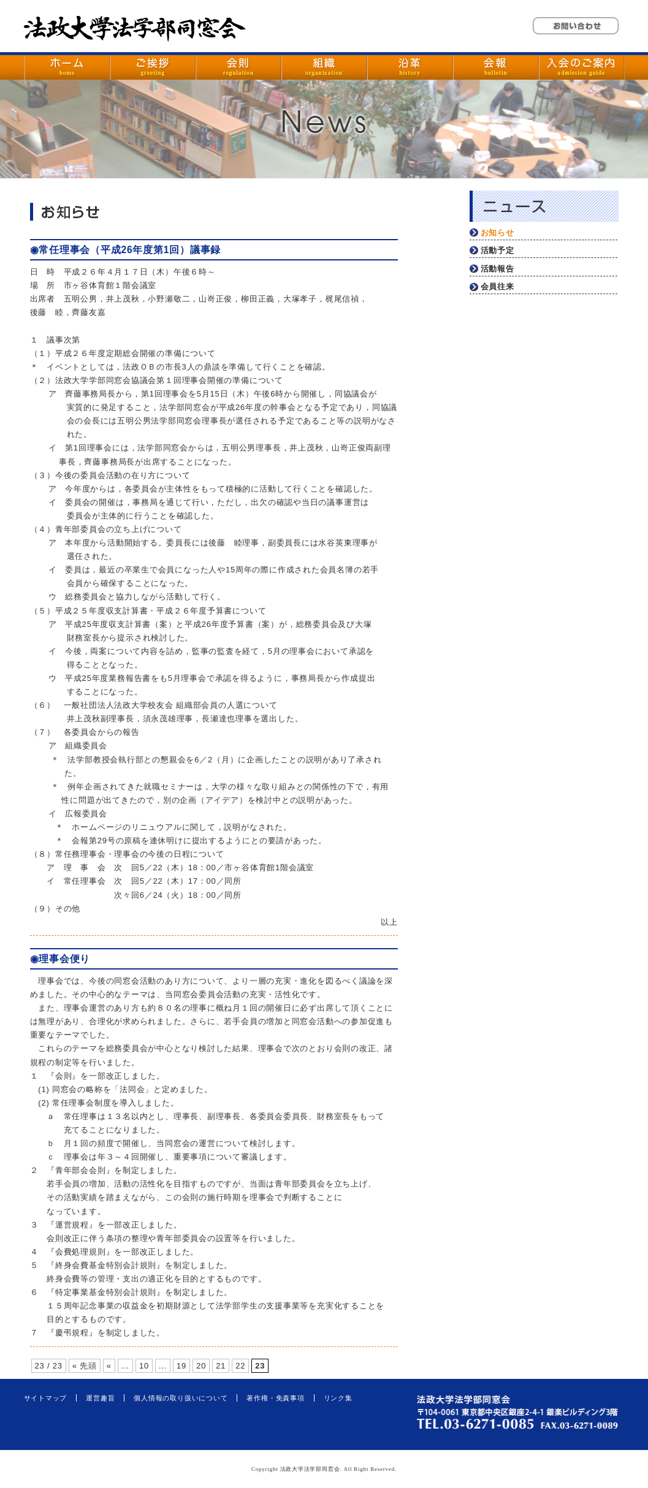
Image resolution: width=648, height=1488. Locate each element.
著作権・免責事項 (275, 1398)
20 (201, 1365)
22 (240, 1365)
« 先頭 (84, 1365)
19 (181, 1365)
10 (144, 1365)
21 (221, 1365)
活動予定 (497, 250)
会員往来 (497, 286)
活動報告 (497, 268)
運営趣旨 (100, 1398)
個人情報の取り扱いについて (180, 1398)
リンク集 (338, 1398)
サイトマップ (45, 1398)
